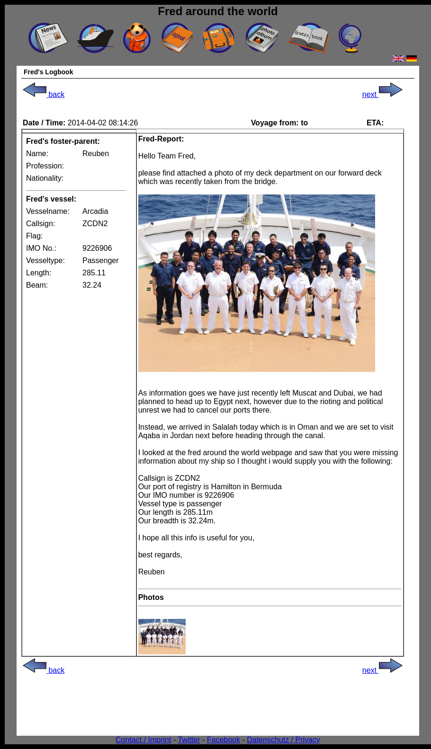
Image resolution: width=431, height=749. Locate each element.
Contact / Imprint (143, 740)
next (382, 94)
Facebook (223, 740)
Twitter (189, 740)
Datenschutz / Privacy (283, 740)
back (43, 94)
